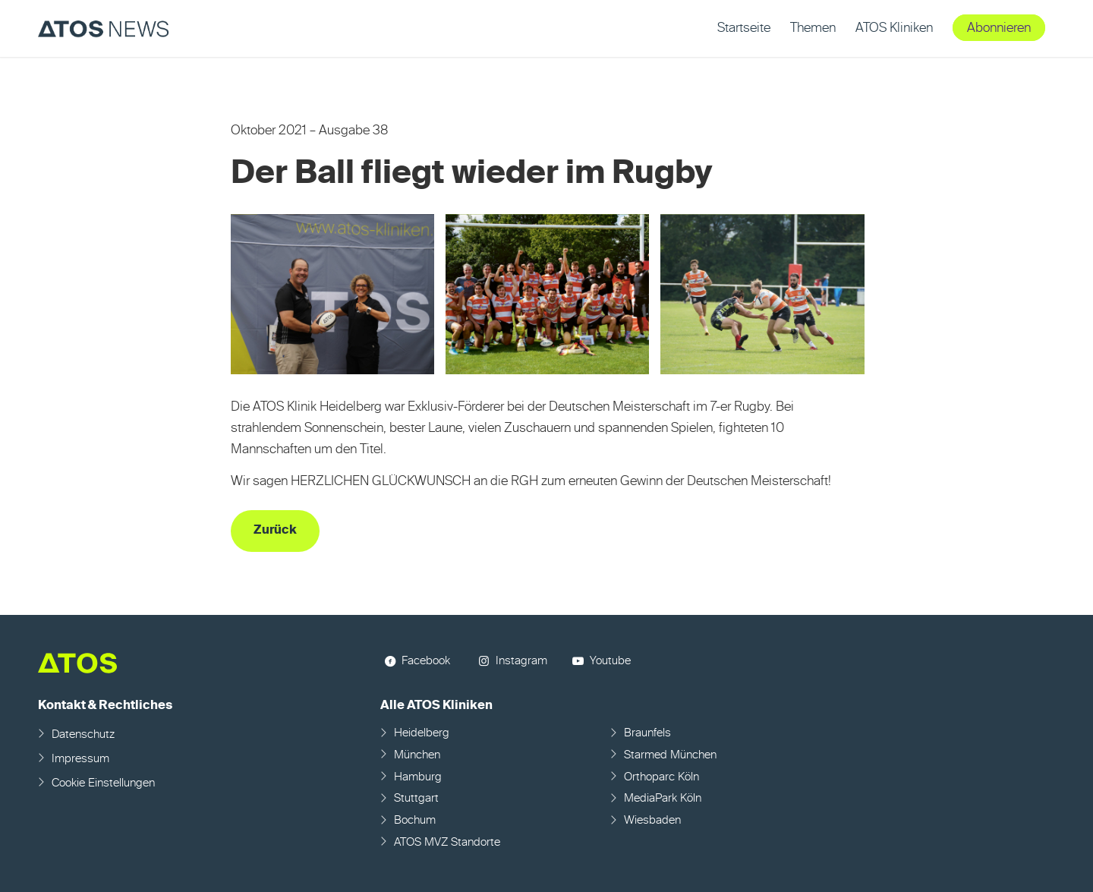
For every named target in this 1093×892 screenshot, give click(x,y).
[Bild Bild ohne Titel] (338, 300)
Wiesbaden (652, 820)
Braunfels (647, 733)
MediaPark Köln (662, 798)
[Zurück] (275, 531)
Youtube (610, 661)
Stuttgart (416, 798)
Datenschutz (83, 734)
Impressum (80, 758)
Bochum (415, 820)
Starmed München (670, 755)
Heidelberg (421, 733)
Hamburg (418, 777)
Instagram (521, 661)
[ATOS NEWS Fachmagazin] (103, 28)
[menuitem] (743, 28)
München (417, 755)
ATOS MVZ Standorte (447, 842)
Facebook (426, 661)
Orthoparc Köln (661, 777)
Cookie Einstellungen (103, 783)
